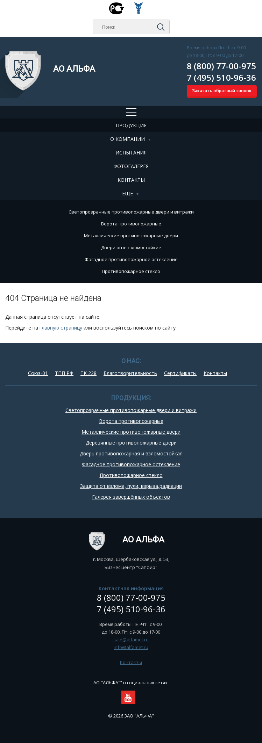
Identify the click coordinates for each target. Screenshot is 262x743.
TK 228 (88, 373)
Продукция (131, 125)
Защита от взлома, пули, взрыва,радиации (131, 486)
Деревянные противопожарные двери (131, 442)
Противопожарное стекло (131, 271)
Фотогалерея (131, 166)
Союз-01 (38, 373)
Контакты (131, 179)
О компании (127, 139)
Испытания (131, 152)
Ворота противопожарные (131, 224)
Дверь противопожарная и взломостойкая (131, 453)
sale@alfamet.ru (131, 639)
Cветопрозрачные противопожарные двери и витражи (131, 212)
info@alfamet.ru (131, 647)
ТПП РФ (64, 373)
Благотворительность (130, 373)
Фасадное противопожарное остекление (131, 259)
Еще (127, 193)
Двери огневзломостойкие (131, 247)
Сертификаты (180, 373)
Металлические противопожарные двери (131, 235)
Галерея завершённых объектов (131, 496)
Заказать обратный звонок (222, 91)
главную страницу (61, 327)
